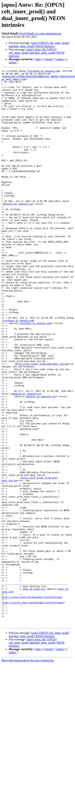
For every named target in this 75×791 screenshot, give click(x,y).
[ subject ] (60, 59)
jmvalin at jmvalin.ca (18, 231)
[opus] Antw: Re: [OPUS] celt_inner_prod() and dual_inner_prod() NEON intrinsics (36, 52)
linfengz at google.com (43, 71)
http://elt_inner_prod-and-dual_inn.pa (42, 423)
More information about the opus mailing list (27, 771)
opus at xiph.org (34, 693)
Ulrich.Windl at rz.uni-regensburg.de (39, 33)
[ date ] (38, 59)
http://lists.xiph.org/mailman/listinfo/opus (31, 702)
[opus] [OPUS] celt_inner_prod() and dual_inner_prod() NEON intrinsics (39, 44)
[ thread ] (48, 59)
